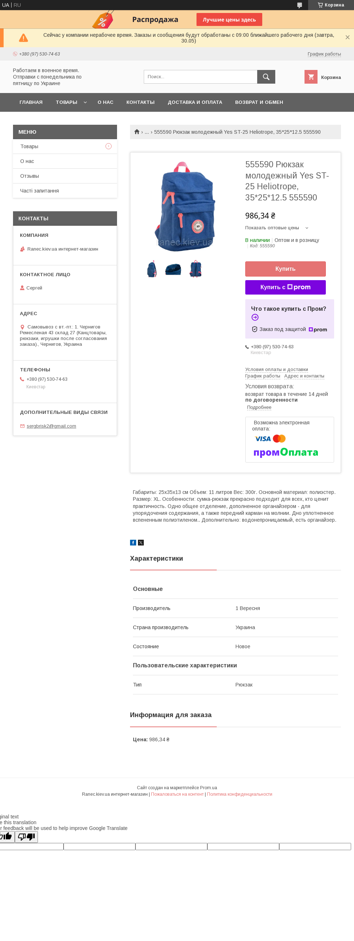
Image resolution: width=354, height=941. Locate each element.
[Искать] (266, 77)
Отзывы (29, 176)
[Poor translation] (26, 837)
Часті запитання (39, 191)
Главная (31, 102)
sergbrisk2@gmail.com (51, 426)
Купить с (285, 287)
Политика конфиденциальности (239, 794)
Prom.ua (208, 787)
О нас (105, 102)
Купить (286, 269)
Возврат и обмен (259, 102)
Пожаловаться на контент (177, 794)
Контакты (140, 102)
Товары (66, 102)
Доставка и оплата (195, 102)
